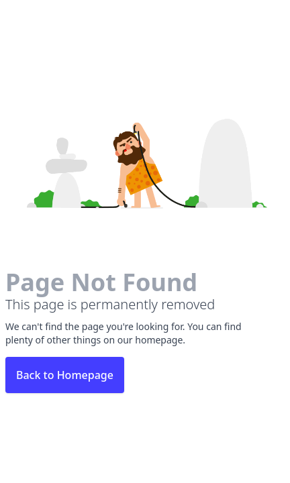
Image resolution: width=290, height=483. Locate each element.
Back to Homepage (64, 375)
